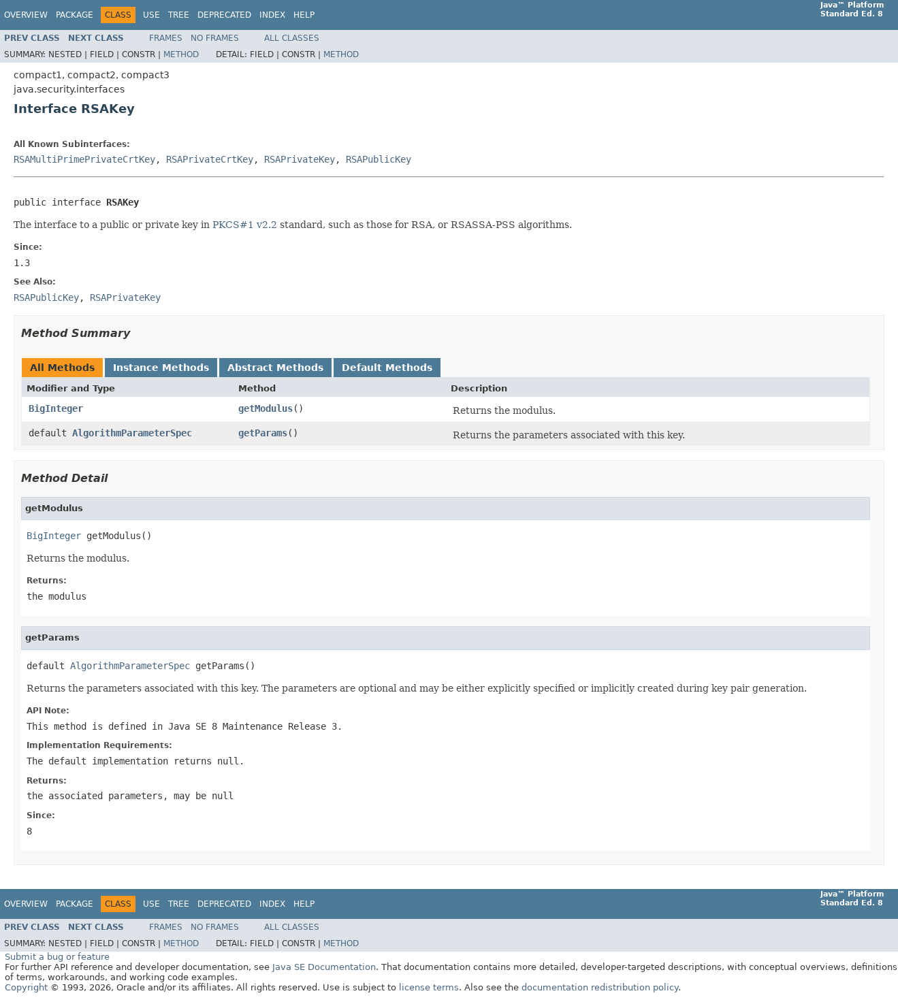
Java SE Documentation (324, 967)
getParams (262, 432)
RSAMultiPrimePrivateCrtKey (84, 159)
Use (151, 15)
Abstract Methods (275, 367)
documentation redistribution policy (600, 987)
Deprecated (224, 15)
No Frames (215, 38)
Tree (178, 15)
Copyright (26, 987)
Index (272, 15)
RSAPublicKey (378, 159)
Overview (26, 15)
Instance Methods (161, 367)
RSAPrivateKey (299, 159)
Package (74, 15)
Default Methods (387, 367)
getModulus (265, 408)
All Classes (291, 38)
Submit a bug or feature (57, 957)
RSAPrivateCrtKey (209, 159)
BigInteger (56, 408)
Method (181, 54)
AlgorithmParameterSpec (132, 432)
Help (304, 15)
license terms (429, 987)
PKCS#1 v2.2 (244, 224)
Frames (165, 38)
